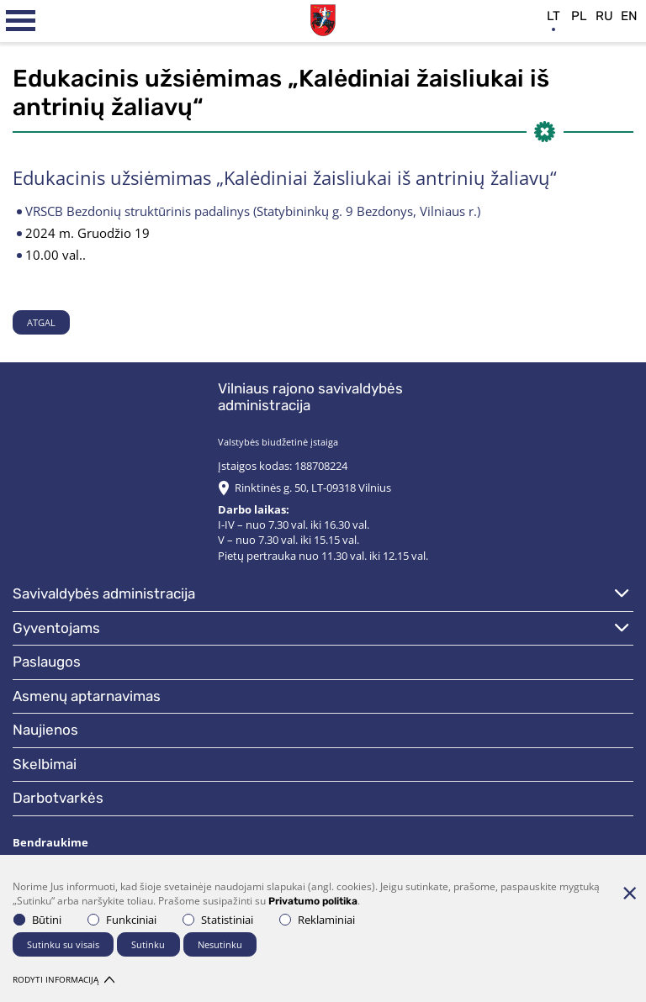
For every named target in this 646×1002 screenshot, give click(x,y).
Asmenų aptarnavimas (87, 696)
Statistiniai (218, 919)
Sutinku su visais (63, 944)
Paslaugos (47, 661)
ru (604, 16)
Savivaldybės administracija (104, 593)
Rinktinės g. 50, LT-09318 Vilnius (313, 487)
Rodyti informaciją (63, 979)
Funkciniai (121, 919)
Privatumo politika (312, 901)
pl (579, 16)
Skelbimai (45, 764)
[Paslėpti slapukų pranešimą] (629, 892)
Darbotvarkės (58, 797)
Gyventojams (56, 628)
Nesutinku (220, 944)
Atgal (41, 322)
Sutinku (148, 944)
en (629, 16)
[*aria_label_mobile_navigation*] (21, 21)
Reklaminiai (317, 919)
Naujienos (45, 729)
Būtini (37, 919)
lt (553, 16)
